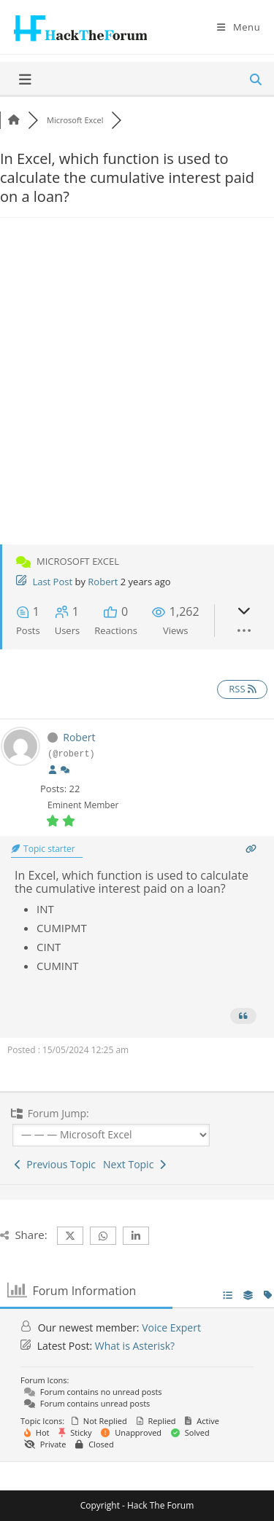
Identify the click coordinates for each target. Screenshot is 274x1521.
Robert (103, 581)
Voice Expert (171, 1327)
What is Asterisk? (135, 1346)
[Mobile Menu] (238, 27)
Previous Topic (55, 1164)
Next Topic (134, 1164)
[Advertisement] (137, 393)
